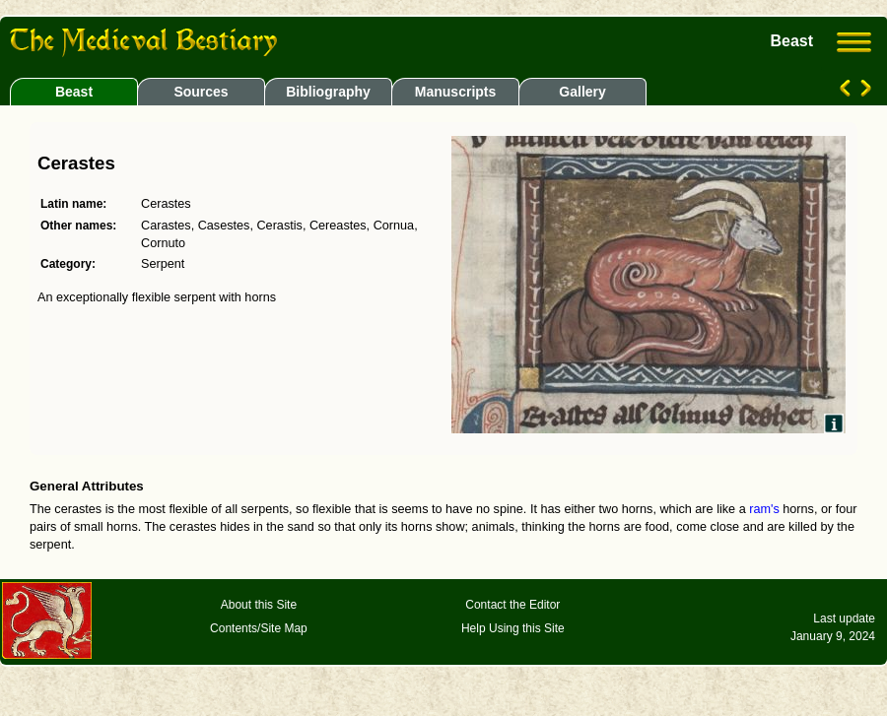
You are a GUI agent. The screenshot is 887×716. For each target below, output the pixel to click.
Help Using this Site (513, 628)
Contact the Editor (512, 605)
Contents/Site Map (258, 628)
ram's (764, 509)
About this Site (259, 605)
